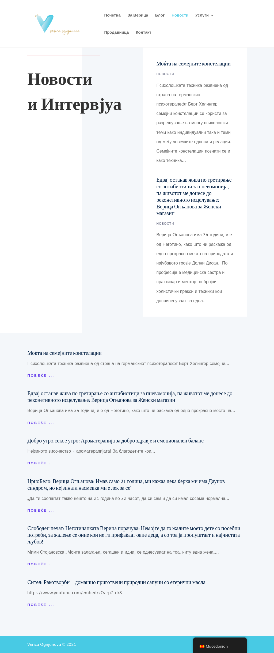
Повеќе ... (40, 376)
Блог (160, 15)
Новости (180, 15)
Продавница (116, 32)
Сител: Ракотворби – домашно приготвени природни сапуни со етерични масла (116, 582)
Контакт (143, 32)
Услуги (202, 15)
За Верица (138, 15)
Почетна (112, 15)
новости (165, 74)
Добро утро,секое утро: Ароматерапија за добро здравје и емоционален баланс (115, 440)
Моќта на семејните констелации (194, 63)
